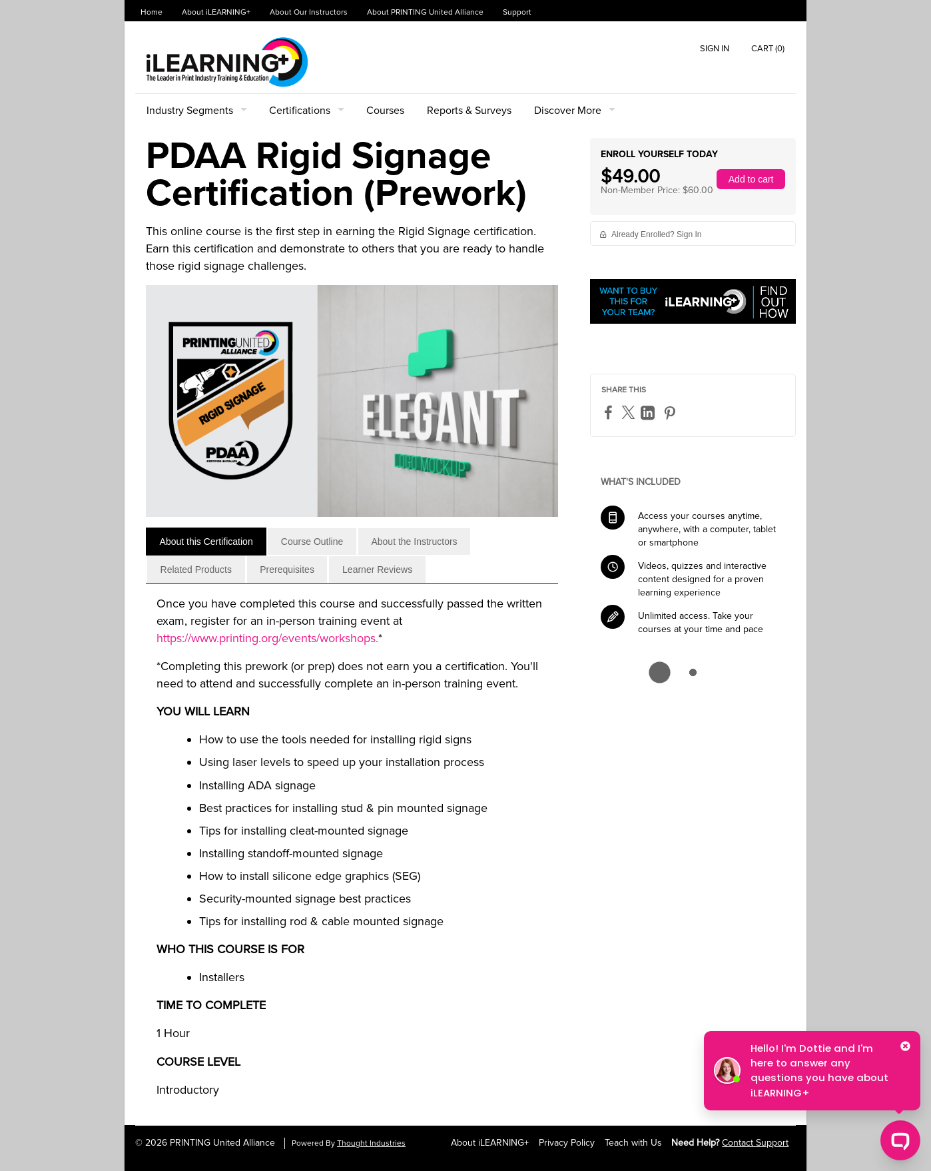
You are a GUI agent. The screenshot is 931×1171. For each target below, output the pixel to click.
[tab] (206, 542)
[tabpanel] (352, 852)
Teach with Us (633, 1142)
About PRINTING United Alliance (425, 12)
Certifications (299, 110)
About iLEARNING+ (216, 12)
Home (151, 12)
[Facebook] (610, 412)
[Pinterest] (671, 413)
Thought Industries (371, 1143)
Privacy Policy (567, 1142)
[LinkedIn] (649, 413)
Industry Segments (190, 110)
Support (517, 12)
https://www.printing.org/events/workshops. (267, 638)
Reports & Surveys (469, 110)
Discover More (567, 110)
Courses (385, 110)
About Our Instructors (309, 12)
